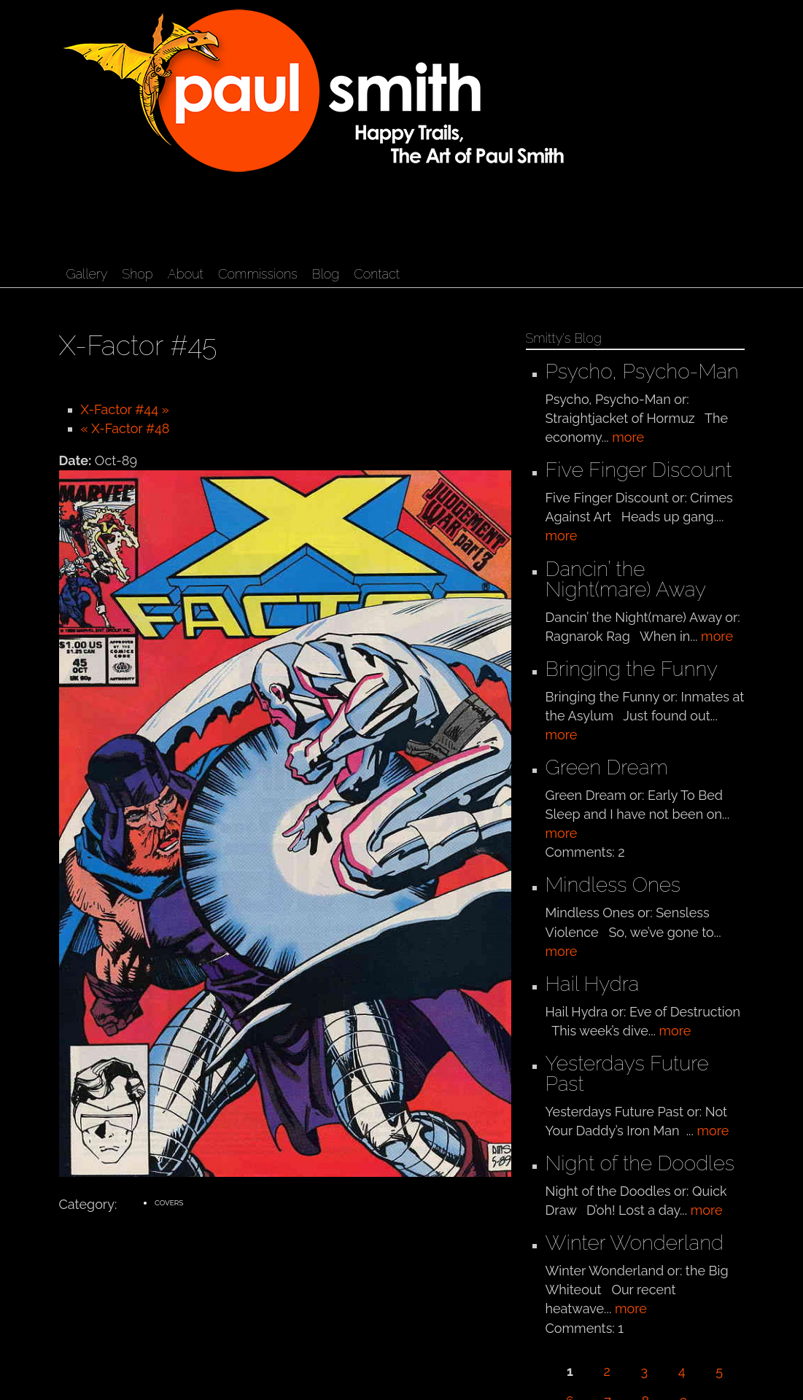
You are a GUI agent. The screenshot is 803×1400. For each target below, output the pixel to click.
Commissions (258, 273)
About (185, 273)
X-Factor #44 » (125, 409)
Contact (377, 273)
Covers (169, 1203)
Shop (137, 273)
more (628, 437)
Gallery (87, 273)
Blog (325, 273)
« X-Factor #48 (125, 428)
